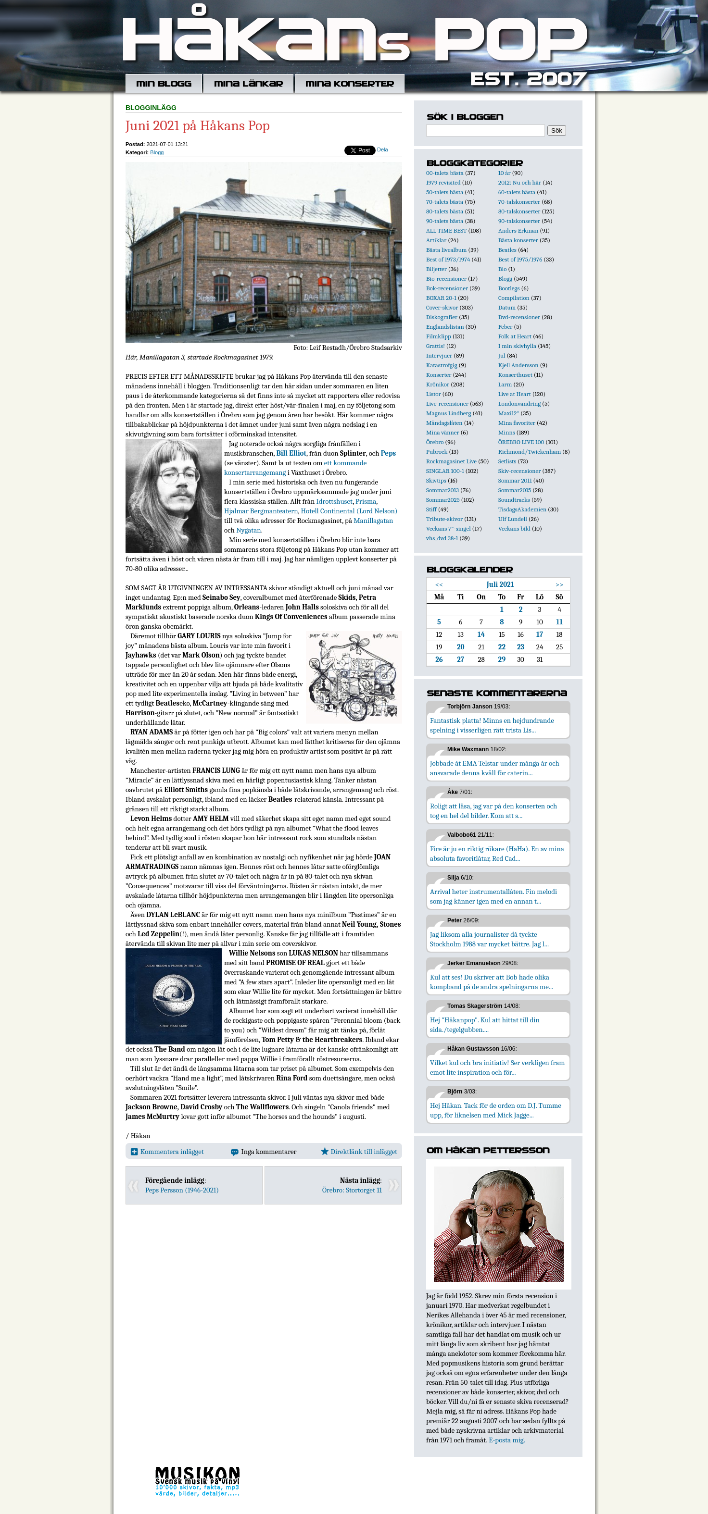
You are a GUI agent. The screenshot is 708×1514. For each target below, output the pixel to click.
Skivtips (436, 480)
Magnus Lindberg (448, 413)
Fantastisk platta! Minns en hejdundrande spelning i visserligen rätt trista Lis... (492, 725)
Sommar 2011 (515, 480)
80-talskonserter (519, 211)
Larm (505, 384)
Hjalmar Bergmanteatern (261, 511)
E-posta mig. (507, 1440)
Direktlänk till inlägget (359, 1151)
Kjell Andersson (518, 365)
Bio (502, 269)
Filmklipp (438, 336)
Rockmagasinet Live (451, 461)
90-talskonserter (519, 220)
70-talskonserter (519, 201)
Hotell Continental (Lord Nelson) (349, 511)
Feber (505, 326)
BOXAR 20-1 (441, 297)
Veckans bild (514, 528)
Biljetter (436, 269)
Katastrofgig (441, 365)
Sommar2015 (514, 490)
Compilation (514, 297)
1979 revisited (443, 182)
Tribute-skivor (444, 518)
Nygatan (248, 530)
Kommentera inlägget (167, 1151)
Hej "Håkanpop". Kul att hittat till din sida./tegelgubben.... (485, 1025)
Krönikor (437, 384)
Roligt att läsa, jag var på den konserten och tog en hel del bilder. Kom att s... (493, 811)
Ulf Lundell (512, 518)
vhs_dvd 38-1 (442, 538)
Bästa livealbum (446, 249)
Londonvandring (519, 403)
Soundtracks (514, 499)
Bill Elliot (291, 453)
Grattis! (435, 345)
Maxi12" (508, 413)
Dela (382, 149)
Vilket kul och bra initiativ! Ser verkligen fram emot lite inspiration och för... (497, 1067)
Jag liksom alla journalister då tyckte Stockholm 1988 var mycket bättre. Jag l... (489, 939)
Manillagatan (373, 520)
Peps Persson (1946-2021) (182, 1190)
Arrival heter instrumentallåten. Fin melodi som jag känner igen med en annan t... (493, 896)
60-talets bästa (516, 192)
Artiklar (436, 240)
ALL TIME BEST (446, 230)
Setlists (507, 461)
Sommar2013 (442, 490)
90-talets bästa (444, 220)
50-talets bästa (444, 192)
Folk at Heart (514, 336)
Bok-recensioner (447, 288)
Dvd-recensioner (519, 317)
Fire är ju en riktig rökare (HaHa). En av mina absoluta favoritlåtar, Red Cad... (497, 853)
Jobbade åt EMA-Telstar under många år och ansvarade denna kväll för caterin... (494, 768)
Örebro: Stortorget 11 (352, 1190)
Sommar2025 (443, 499)
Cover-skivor (442, 307)
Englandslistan (445, 326)
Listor (433, 393)
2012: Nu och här (519, 182)
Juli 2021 (500, 584)
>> (560, 584)
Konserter (438, 374)
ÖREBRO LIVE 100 (521, 442)
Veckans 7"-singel (448, 528)
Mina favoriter (516, 422)
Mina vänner (442, 432)
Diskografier (441, 317)
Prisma (365, 501)
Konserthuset (515, 374)
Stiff (431, 509)
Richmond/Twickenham (529, 451)
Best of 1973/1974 (448, 259)
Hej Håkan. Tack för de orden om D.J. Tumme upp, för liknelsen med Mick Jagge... (495, 1110)
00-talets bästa (445, 172)
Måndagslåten (444, 422)
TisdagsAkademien (522, 509)
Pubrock (436, 451)
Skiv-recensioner (519, 470)
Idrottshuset (334, 501)
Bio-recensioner (446, 278)
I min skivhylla (517, 345)
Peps (388, 453)
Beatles (507, 249)
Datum (507, 307)
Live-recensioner (447, 403)
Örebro (434, 442)
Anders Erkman (518, 230)
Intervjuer (439, 355)
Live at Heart (514, 393)
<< (439, 584)
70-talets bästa (444, 201)
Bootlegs (509, 288)
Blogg (157, 152)
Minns (506, 432)
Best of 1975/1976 (520, 259)
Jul (502, 355)
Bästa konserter (518, 240)
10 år (504, 172)
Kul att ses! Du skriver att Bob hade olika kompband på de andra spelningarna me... (491, 982)
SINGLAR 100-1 (445, 470)
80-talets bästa (444, 211)
